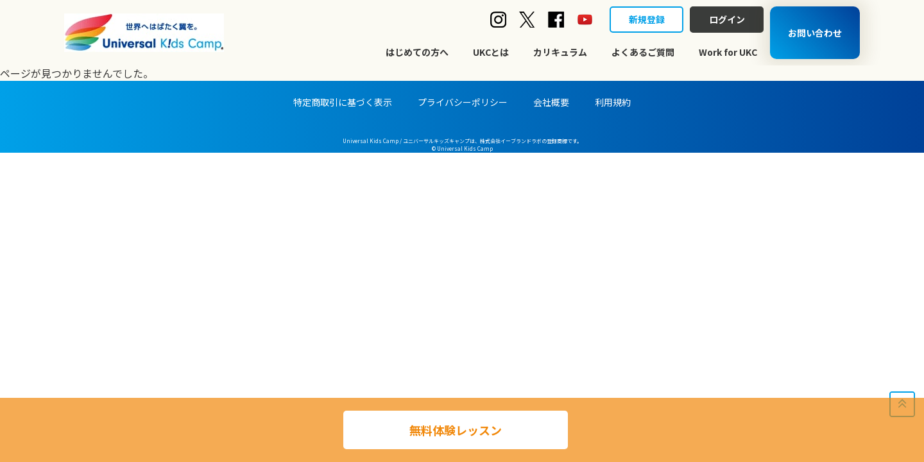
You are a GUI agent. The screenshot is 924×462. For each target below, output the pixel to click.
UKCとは (491, 52)
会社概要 (551, 102)
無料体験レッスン (455, 430)
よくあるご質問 (643, 52)
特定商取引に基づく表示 (342, 102)
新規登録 (647, 19)
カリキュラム (560, 52)
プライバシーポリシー (463, 102)
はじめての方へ (417, 52)
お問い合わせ (815, 32)
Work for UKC (728, 52)
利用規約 (613, 102)
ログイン (727, 19)
